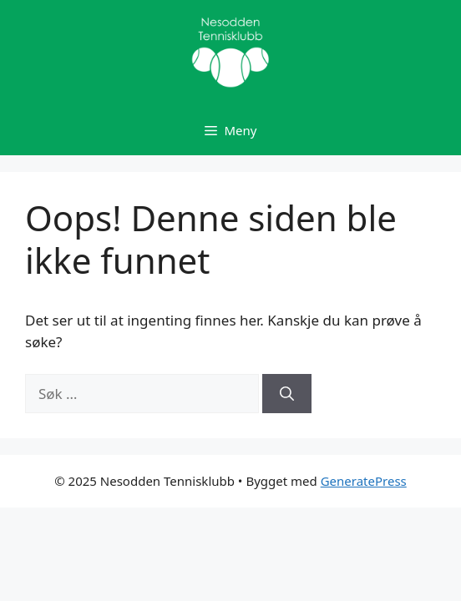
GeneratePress (364, 480)
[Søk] (287, 394)
